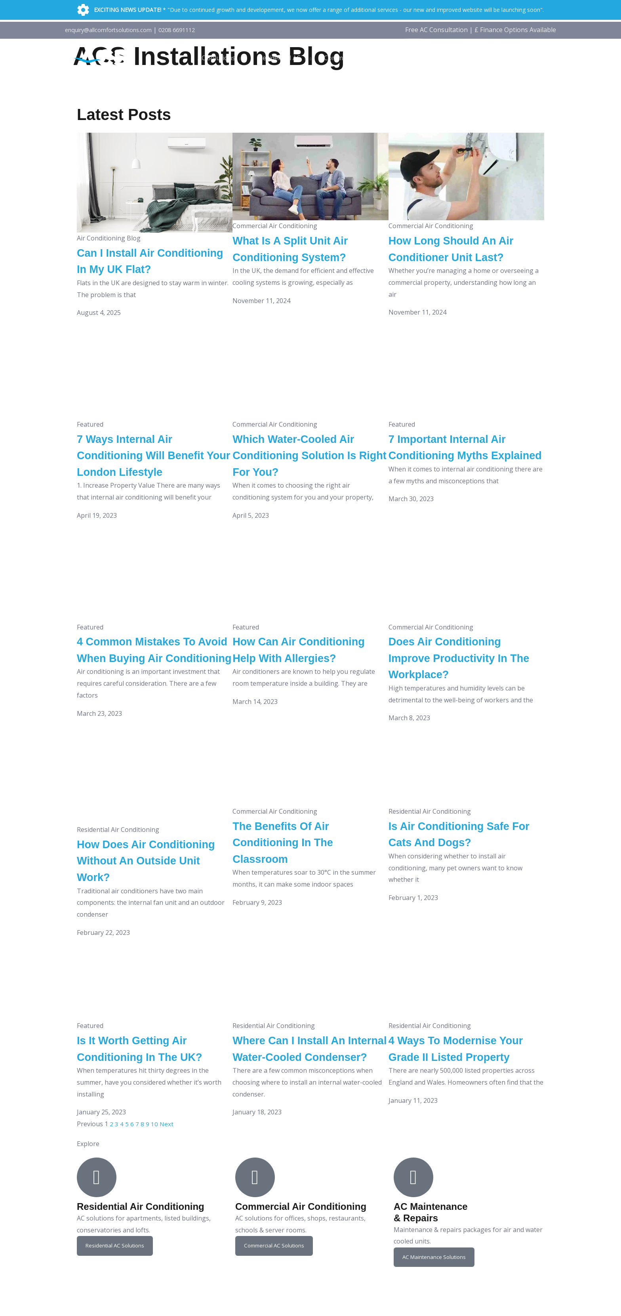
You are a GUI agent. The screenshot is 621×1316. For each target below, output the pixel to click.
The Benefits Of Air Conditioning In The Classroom (291, 870)
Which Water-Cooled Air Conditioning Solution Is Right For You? (305, 471)
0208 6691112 (191, 29)
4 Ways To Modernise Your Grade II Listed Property (453, 1084)
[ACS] (102, 57)
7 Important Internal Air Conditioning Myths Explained (458, 471)
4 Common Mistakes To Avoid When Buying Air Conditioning (147, 674)
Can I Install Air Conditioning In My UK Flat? (145, 268)
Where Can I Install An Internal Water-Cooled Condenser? (299, 1084)
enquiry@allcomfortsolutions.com (115, 29)
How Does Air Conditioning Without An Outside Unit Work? (151, 888)
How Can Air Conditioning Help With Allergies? (302, 674)
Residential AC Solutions (116, 1290)
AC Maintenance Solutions (436, 1302)
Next (167, 1168)
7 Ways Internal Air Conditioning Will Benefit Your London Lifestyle (152, 471)
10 (154, 1168)
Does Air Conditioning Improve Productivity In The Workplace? (459, 674)
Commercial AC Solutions (276, 1290)
